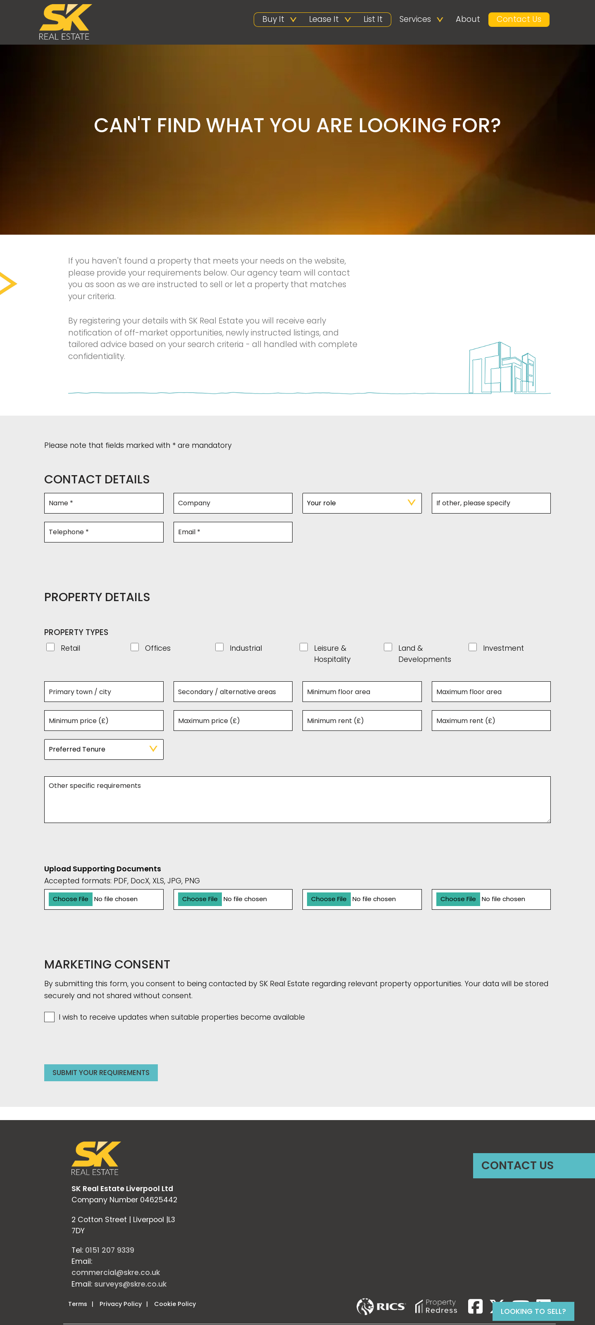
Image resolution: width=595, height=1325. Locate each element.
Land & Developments (424, 655)
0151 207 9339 (109, 1251)
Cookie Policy (175, 1305)
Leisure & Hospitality (332, 655)
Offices (158, 649)
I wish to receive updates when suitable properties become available (174, 1018)
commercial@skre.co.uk (115, 1274)
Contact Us (519, 19)
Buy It (273, 19)
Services (415, 19)
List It (373, 19)
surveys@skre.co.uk (130, 1285)
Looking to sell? (533, 1311)
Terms (77, 1305)
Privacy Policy (121, 1305)
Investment (503, 649)
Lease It (324, 19)
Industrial (246, 649)
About (468, 19)
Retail (70, 649)
